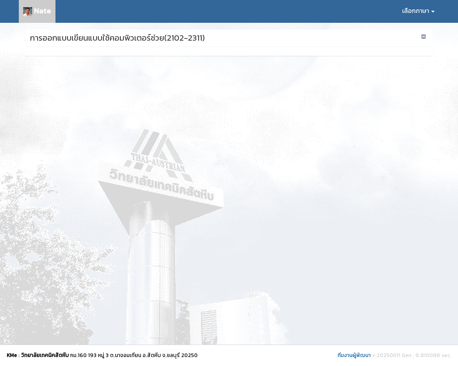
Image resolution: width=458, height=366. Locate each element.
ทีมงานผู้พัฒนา (354, 355)
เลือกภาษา (418, 11)
